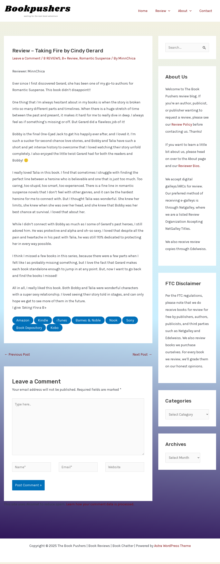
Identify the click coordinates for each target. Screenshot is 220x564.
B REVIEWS (52, 58)
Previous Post (17, 354)
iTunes (62, 320)
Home (145, 11)
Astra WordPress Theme (172, 547)
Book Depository (29, 328)
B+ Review (71, 58)
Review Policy (181, 125)
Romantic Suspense (96, 58)
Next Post (142, 354)
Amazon (22, 320)
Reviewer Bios (189, 166)
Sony (130, 320)
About (186, 11)
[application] (170, 11)
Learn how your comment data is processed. (100, 506)
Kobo (55, 328)
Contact (206, 11)
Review (164, 11)
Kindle (43, 320)
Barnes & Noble (88, 320)
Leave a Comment (26, 58)
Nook (113, 320)
